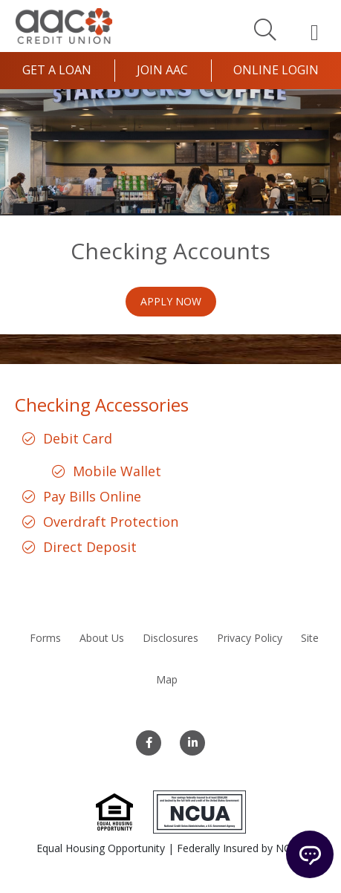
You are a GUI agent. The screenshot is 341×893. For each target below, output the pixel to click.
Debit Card (77, 438)
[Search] (265, 29)
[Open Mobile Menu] (315, 32)
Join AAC (162, 70)
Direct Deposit (90, 547)
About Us (101, 638)
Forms (45, 638)
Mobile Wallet (117, 471)
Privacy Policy (249, 638)
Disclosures (170, 638)
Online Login (276, 70)
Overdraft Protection (110, 521)
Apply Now (170, 301)
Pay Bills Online (92, 496)
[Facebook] (148, 743)
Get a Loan (56, 70)
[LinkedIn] (192, 743)
